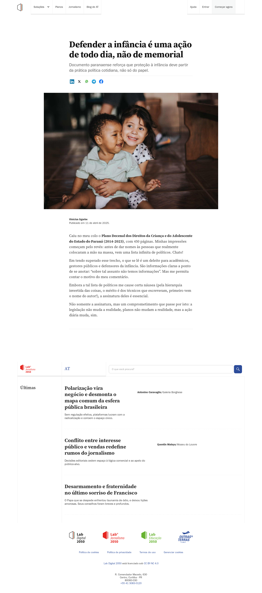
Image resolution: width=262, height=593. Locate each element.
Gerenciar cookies (173, 552)
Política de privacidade (119, 552)
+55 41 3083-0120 (131, 583)
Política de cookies (89, 552)
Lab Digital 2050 (113, 563)
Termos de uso (148, 552)
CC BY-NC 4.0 (151, 563)
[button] (42, 7)
